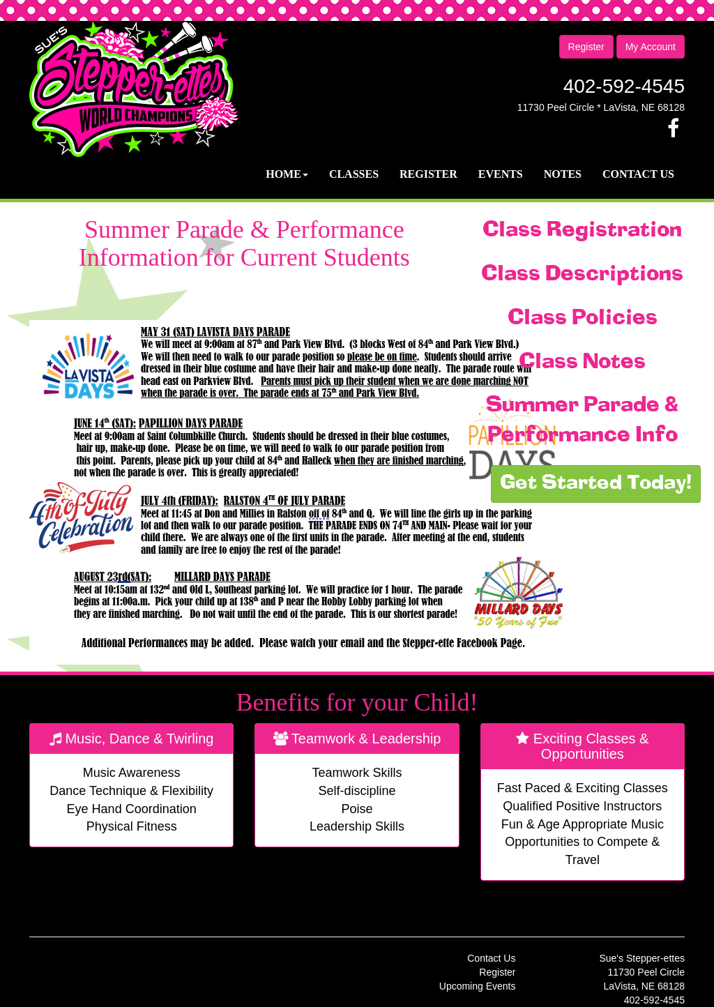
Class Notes (582, 362)
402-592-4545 (624, 86)
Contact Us (638, 174)
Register (586, 46)
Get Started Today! (596, 484)
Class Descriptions (582, 275)
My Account (650, 46)
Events (500, 174)
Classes (354, 174)
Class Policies (583, 319)
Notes (563, 174)
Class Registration (582, 231)
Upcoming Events (477, 986)
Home (287, 174)
